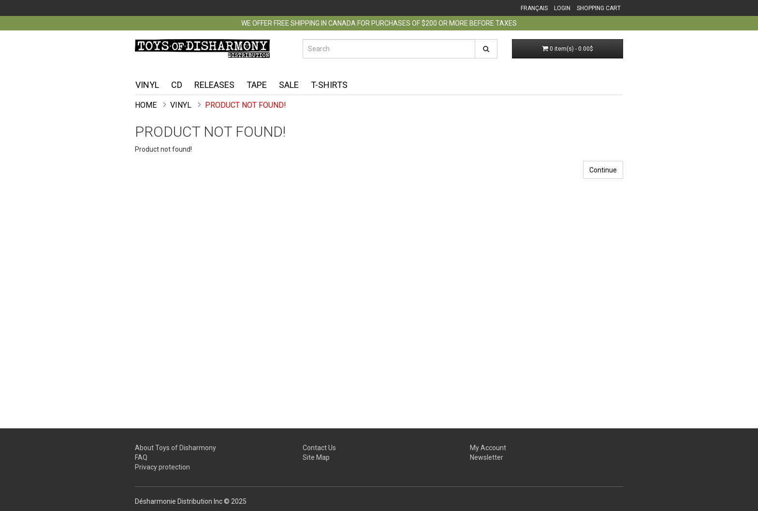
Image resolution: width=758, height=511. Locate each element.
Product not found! (245, 105)
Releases (214, 85)
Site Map (316, 457)
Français (534, 8)
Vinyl (147, 85)
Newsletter (486, 457)
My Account (488, 448)
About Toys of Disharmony (175, 448)
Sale (289, 85)
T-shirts (329, 85)
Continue (603, 170)
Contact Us (319, 448)
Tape (257, 85)
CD (176, 85)
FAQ (141, 457)
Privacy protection (162, 467)
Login (562, 8)
